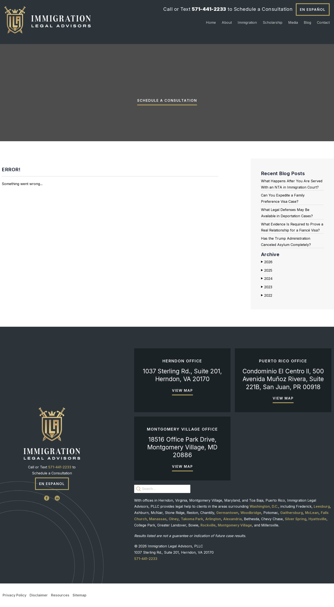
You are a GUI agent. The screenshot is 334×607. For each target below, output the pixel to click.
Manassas (158, 519)
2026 (266, 262)
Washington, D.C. (264, 506)
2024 (267, 279)
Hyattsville (317, 519)
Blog (307, 22)
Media (293, 22)
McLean (312, 512)
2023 (266, 287)
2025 (266, 270)
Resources (60, 595)
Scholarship (272, 22)
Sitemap (79, 595)
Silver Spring (295, 519)
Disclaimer (39, 595)
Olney (174, 519)
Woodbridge (250, 512)
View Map (182, 390)
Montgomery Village (235, 525)
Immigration (247, 22)
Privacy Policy (14, 595)
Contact (323, 22)
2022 (266, 295)
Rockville (208, 525)
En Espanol (52, 484)
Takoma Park (192, 519)
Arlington (213, 519)
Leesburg (322, 506)
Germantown (227, 512)
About (227, 22)
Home (211, 22)
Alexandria (232, 519)
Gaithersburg (291, 512)
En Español (313, 9)
